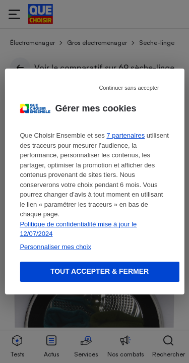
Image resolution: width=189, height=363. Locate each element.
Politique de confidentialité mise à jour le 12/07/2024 (78, 229)
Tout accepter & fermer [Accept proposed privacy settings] (99, 271)
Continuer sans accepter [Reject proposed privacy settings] (129, 88)
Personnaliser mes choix (55, 247)
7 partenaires (125, 135)
